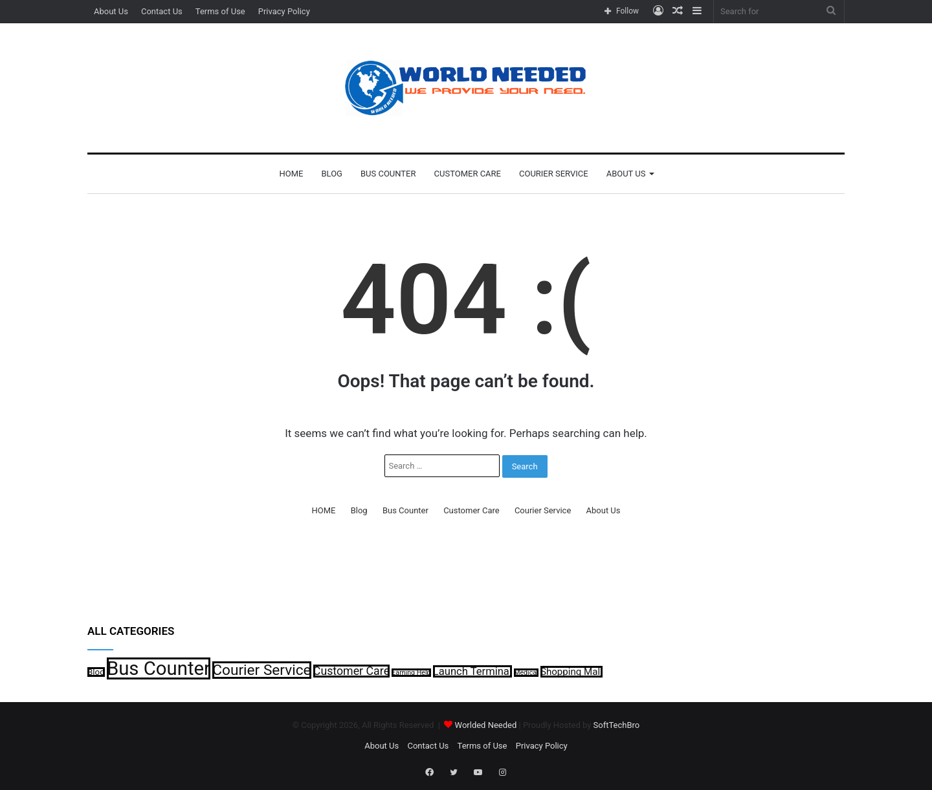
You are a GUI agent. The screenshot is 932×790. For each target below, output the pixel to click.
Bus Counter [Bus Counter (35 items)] (158, 668)
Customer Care (467, 173)
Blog (331, 173)
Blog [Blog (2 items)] (96, 672)
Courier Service (553, 173)
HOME (292, 173)
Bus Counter (388, 173)
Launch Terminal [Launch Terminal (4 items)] (472, 671)
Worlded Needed (486, 725)
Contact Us (162, 11)
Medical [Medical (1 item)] (526, 672)
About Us (111, 11)
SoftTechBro (617, 725)
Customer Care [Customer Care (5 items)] (351, 671)
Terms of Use (220, 11)
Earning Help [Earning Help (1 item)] (411, 672)
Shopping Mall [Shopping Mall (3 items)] (571, 672)
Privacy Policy (284, 11)
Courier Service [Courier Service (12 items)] (261, 670)
